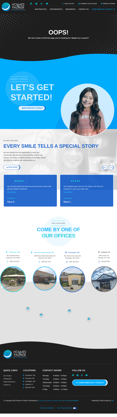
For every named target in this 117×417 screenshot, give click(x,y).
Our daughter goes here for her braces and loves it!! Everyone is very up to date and (83, 195)
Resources (71, 9)
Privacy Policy (43, 404)
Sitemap (72, 404)
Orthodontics (57, 9)
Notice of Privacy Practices (58, 404)
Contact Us (85, 9)
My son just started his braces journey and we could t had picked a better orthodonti (29, 195)
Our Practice (42, 9)
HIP (112, 404)
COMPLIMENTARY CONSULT (102, 9)
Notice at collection (47, 411)
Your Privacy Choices (64, 411)
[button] (89, 323)
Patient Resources (10, 386)
